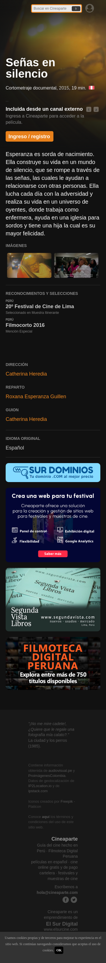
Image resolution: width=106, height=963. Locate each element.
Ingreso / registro (29, 136)
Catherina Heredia (26, 374)
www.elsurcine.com (61, 929)
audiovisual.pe (60, 770)
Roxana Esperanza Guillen (36, 396)
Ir (76, 8)
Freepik (66, 801)
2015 (64, 88)
